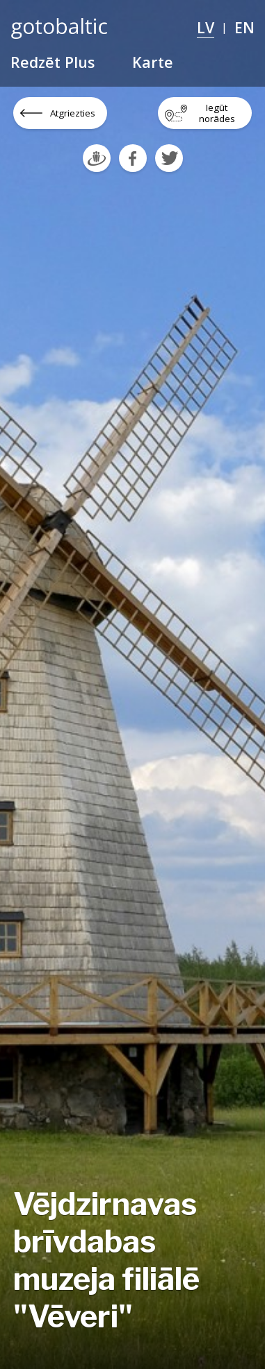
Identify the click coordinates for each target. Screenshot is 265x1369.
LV (205, 27)
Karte (152, 62)
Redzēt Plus (52, 62)
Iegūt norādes (217, 113)
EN (244, 27)
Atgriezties (72, 113)
